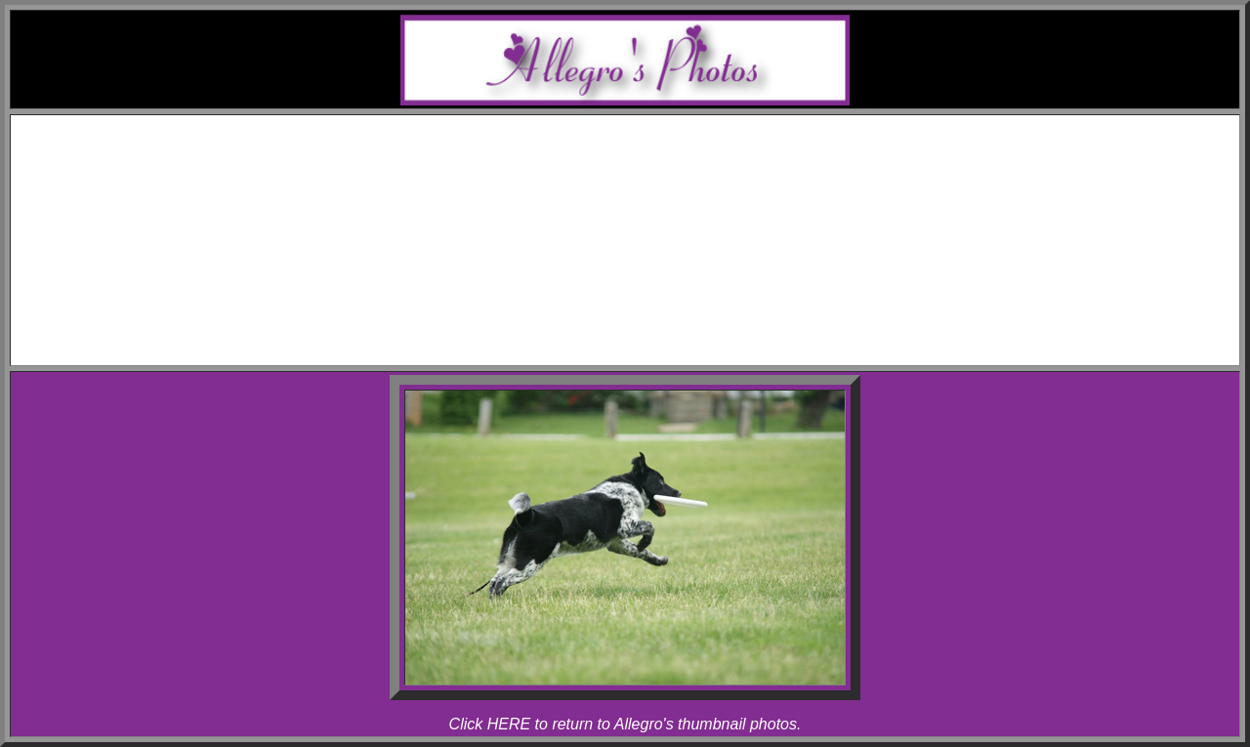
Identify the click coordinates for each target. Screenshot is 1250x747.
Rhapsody (664, 214)
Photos (644, 232)
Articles (645, 302)
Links (644, 319)
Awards (644, 161)
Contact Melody (644, 337)
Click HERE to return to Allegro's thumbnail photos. (625, 724)
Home (644, 126)
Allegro (664, 196)
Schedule (645, 144)
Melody (664, 179)
